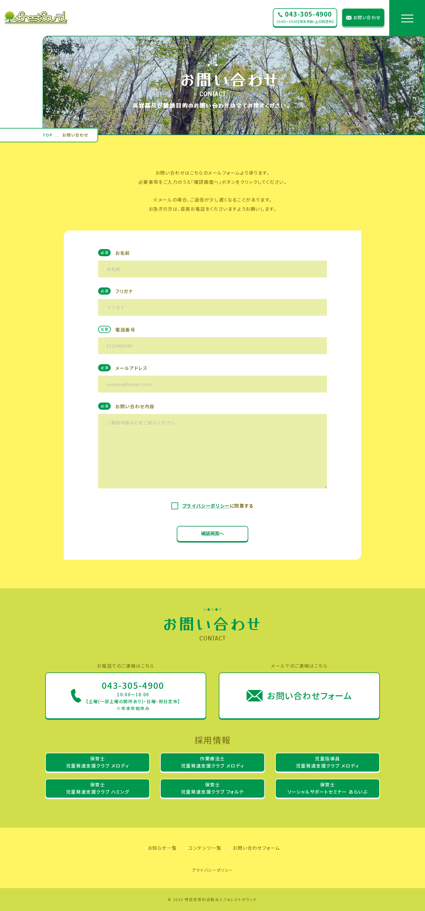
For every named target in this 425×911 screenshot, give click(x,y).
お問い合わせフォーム (256, 847)
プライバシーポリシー (206, 505)
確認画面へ (212, 533)
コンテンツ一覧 (204, 847)
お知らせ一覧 (162, 847)
